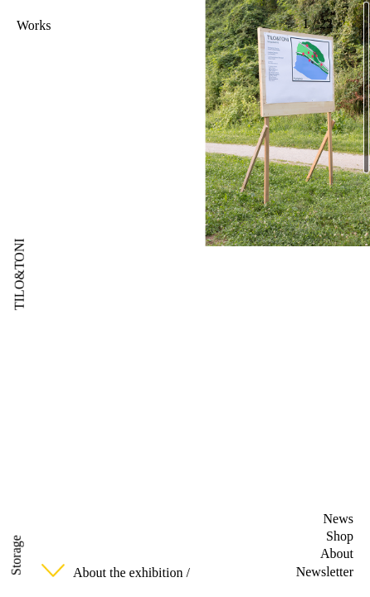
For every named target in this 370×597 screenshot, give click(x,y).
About (336, 553)
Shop (339, 536)
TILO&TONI (19, 274)
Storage (16, 555)
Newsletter (324, 572)
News (338, 519)
